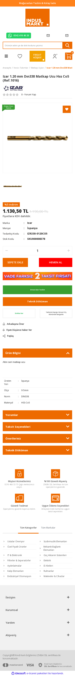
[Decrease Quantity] (6, 250)
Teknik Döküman (37, 301)
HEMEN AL (55, 262)
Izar (29, 223)
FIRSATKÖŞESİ (37, 56)
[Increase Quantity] (68, 250)
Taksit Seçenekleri (17, 426)
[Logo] (37, 18)
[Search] (37, 45)
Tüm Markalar (48, 527)
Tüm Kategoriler (28, 527)
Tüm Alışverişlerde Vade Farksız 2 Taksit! (37, 3)
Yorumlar (11, 415)
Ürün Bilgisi (13, 353)
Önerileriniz (13, 438)
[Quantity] (37, 250)
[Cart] (68, 56)
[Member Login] (55, 56)
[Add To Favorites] (67, 109)
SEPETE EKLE (15, 262)
